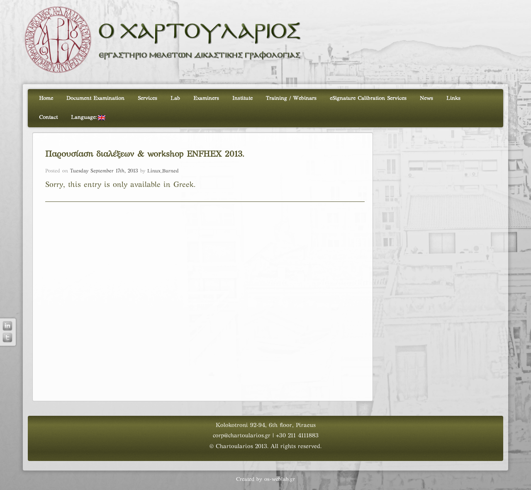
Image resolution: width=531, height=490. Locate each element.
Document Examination (95, 98)
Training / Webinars (291, 98)
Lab (175, 98)
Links (453, 98)
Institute (242, 98)
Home (46, 98)
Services (147, 98)
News (426, 98)
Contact (48, 117)
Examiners (206, 98)
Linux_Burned (163, 171)
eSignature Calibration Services (368, 98)
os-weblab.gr (279, 479)
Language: (88, 117)
